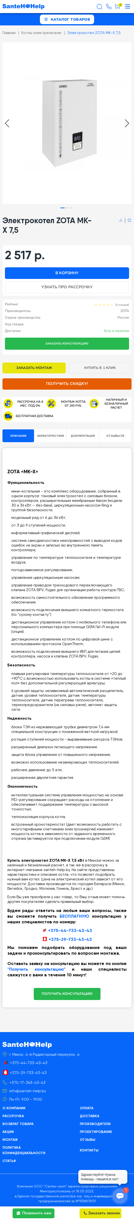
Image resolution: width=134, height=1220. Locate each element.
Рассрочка (13, 1116)
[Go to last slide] (7, 123)
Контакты (89, 1150)
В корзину (67, 273)
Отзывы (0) (115, 435)
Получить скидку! (67, 383)
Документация (83, 435)
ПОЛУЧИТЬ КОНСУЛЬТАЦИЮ (67, 993)
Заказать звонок (102, 1213)
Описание (18, 435)
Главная (9, 32)
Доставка (89, 1116)
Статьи (9, 1161)
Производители (95, 1124)
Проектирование (96, 1131)
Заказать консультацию (67, 344)
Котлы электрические (41, 32)
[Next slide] (127, 123)
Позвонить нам (34, 1213)
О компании (13, 1108)
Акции (8, 1131)
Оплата (86, 1108)
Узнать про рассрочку (67, 287)
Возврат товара (18, 1124)
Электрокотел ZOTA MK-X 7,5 (94, 32)
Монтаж (10, 1139)
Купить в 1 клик (100, 367)
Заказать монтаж (34, 367)
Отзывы (87, 1139)
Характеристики (50, 435)
